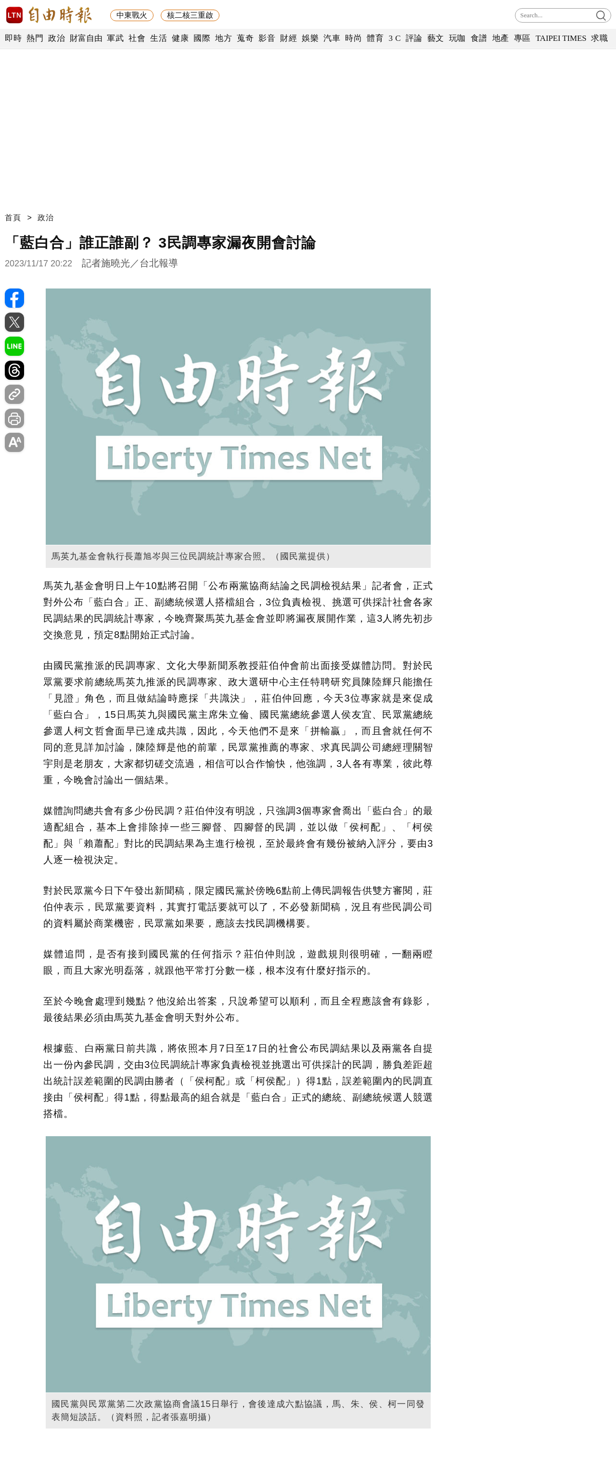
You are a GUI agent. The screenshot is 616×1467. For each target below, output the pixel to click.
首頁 (13, 217)
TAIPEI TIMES (561, 38)
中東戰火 (131, 15)
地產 (500, 38)
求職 (599, 38)
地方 (223, 38)
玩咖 (457, 38)
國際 (201, 38)
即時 (13, 38)
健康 (180, 38)
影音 (266, 38)
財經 (288, 38)
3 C (394, 38)
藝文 (435, 38)
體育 (375, 38)
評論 (414, 38)
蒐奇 (245, 38)
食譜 (479, 38)
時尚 (353, 38)
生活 (158, 38)
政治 (56, 38)
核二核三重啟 (190, 15)
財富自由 (86, 38)
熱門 (34, 38)
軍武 (115, 38)
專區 (522, 38)
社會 (136, 38)
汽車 (331, 38)
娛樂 (310, 38)
